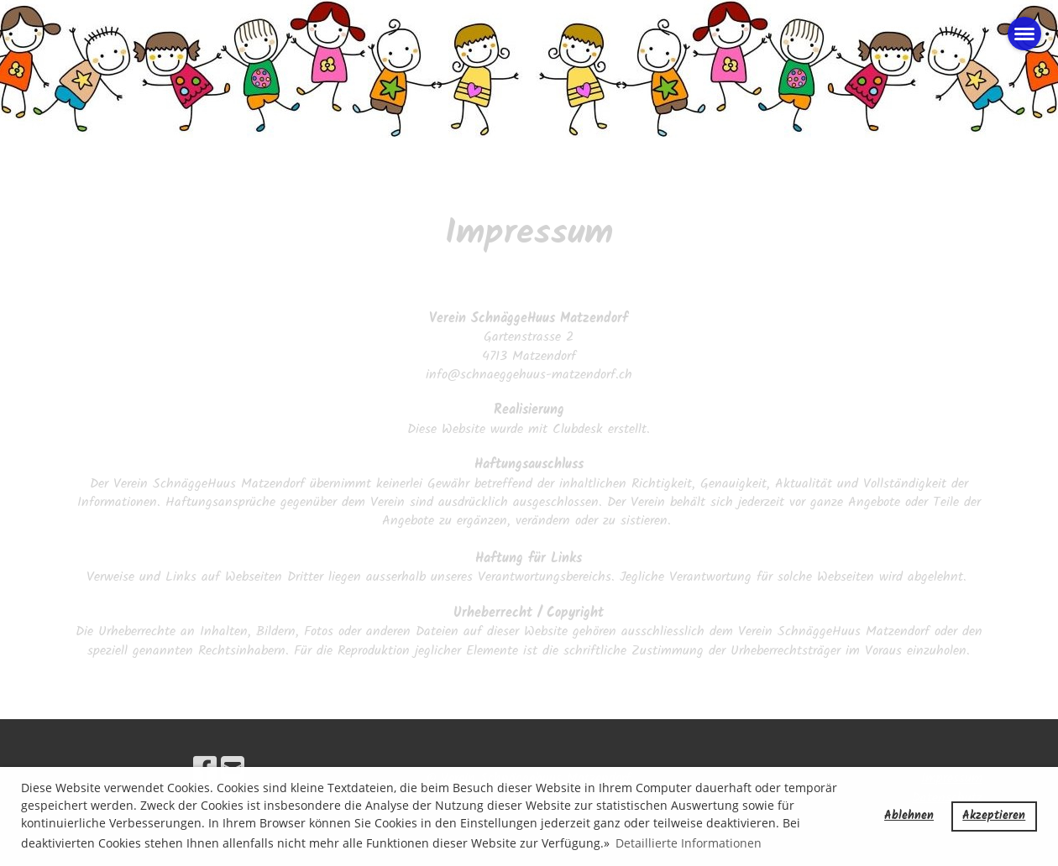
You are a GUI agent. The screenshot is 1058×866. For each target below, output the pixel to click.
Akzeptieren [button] (993, 816)
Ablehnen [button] (909, 816)
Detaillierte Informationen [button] (688, 843)
